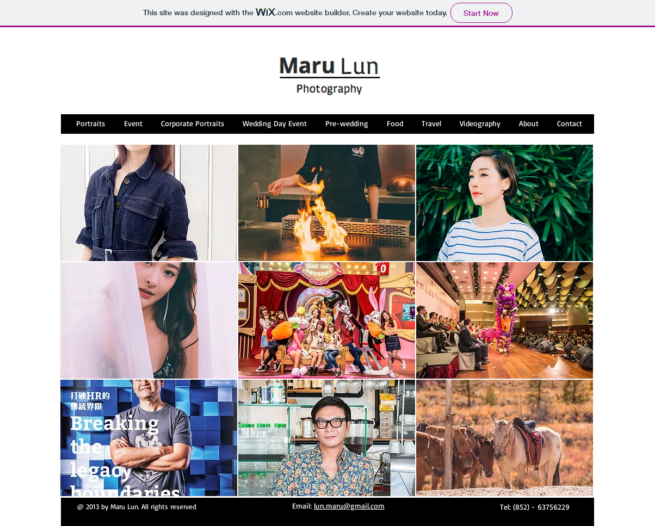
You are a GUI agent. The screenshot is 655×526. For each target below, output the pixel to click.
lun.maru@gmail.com (349, 505)
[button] (148, 203)
